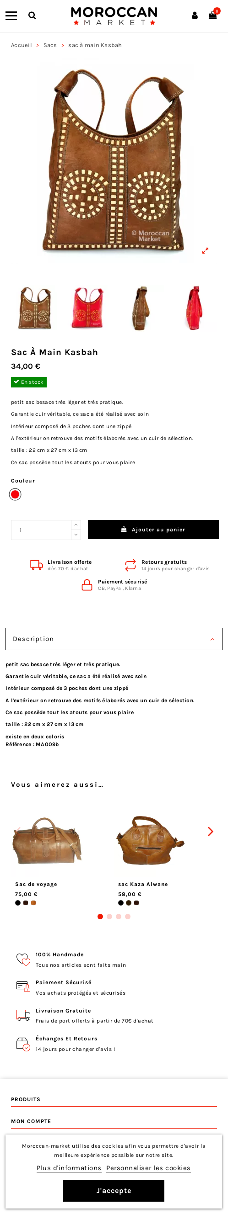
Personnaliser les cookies (148, 1168)
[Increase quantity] (76, 525)
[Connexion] (194, 16)
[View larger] (114, 161)
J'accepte (114, 1190)
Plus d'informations (69, 1168)
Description (114, 639)
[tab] (114, 640)
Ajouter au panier (153, 529)
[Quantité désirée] (41, 530)
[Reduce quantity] (76, 535)
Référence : (19, 744)
